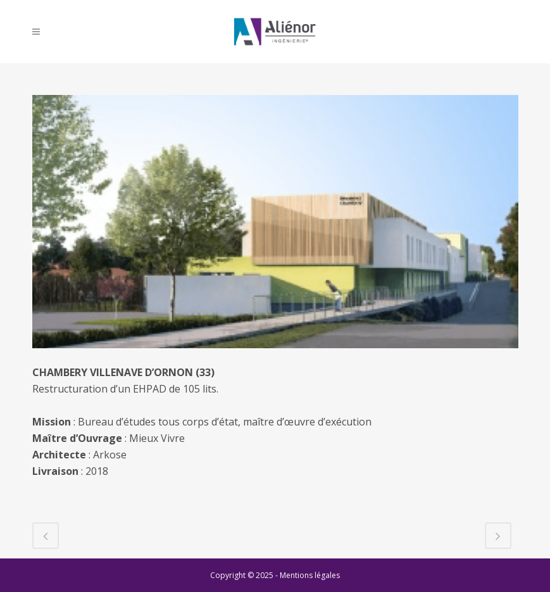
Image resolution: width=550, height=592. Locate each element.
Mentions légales (310, 575)
